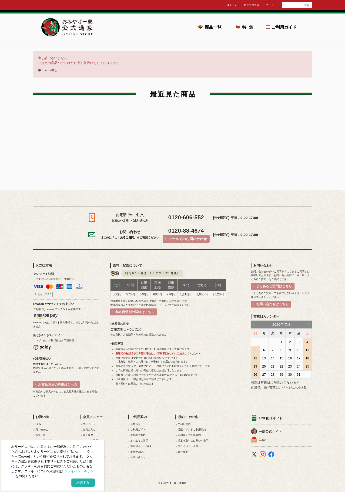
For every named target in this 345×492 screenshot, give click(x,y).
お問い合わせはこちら (272, 304)
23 (290, 366)
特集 (249, 27)
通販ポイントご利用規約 (192, 429)
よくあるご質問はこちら (274, 286)
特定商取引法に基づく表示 (193, 440)
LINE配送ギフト (270, 418)
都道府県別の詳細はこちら (134, 312)
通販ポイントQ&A (140, 446)
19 (255, 366)
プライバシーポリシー (190, 446)
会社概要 (183, 451)
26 (255, 374)
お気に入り (89, 429)
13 (264, 358)
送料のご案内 (138, 435)
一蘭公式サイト (270, 431)
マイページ (89, 424)
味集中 (264, 440)
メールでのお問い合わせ (187, 239)
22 (281, 366)
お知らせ (135, 424)
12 (255, 358)
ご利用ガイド (284, 27)
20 (264, 366)
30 (290, 374)
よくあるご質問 (139, 440)
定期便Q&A (137, 451)
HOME (39, 424)
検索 (306, 5)
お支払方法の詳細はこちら (57, 384)
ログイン (232, 4)
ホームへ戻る (47, 70)
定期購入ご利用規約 (189, 435)
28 (272, 374)
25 (307, 366)
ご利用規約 (184, 424)
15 (281, 358)
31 (298, 374)
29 (281, 374)
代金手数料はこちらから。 (48, 363)
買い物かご (41, 429)
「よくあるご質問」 (124, 237)
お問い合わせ (138, 457)
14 (272, 358)
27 (264, 374)
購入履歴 (88, 435)
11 (307, 350)
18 (307, 358)
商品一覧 (213, 27)
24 (298, 366)
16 (290, 358)
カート (270, 4)
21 (272, 366)
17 (298, 358)
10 (298, 350)
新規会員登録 (251, 4)
